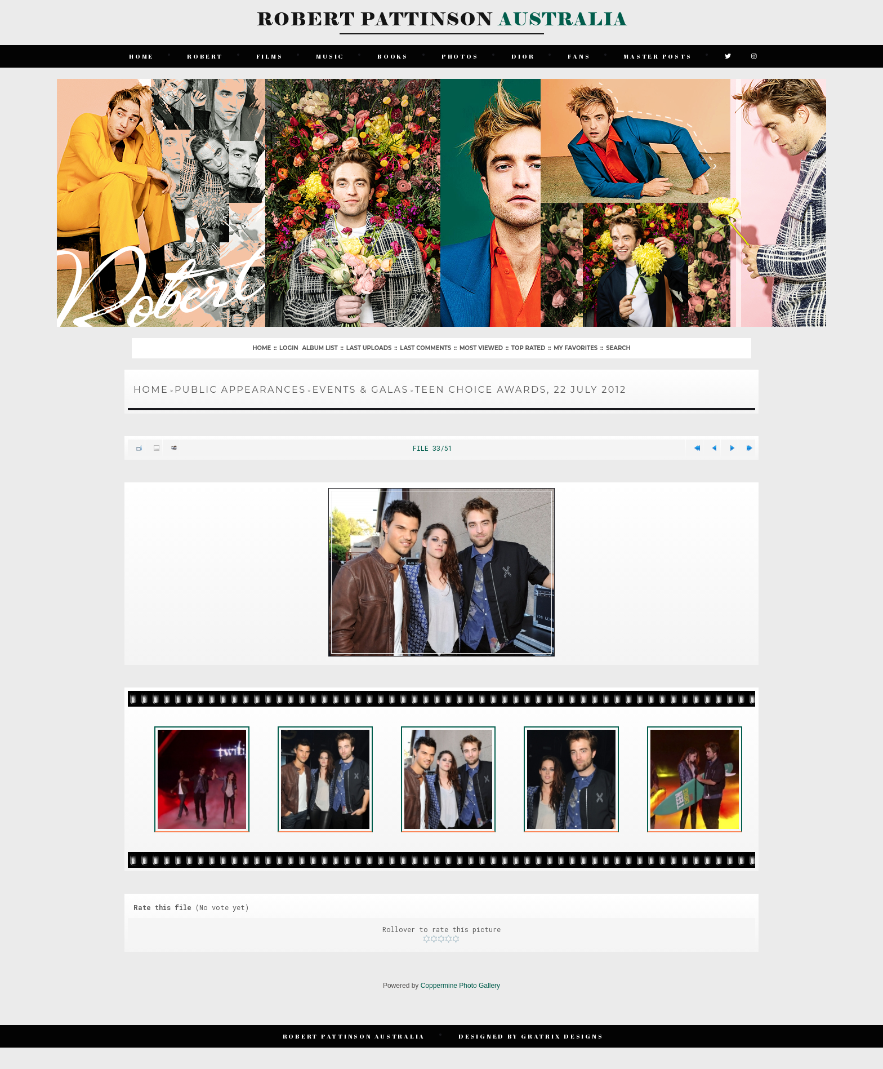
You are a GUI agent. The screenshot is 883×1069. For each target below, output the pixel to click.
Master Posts (657, 56)
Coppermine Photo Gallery (460, 986)
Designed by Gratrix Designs (530, 1036)
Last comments (425, 348)
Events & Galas (360, 389)
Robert (205, 56)
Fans (579, 56)
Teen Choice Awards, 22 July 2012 (521, 389)
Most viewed (481, 348)
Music (330, 56)
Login (288, 348)
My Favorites (575, 348)
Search (618, 348)
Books (392, 56)
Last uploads (369, 348)
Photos (460, 56)
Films (269, 56)
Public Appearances (240, 389)
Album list (319, 348)
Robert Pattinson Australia (354, 1036)
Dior (522, 56)
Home (141, 56)
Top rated (528, 348)
